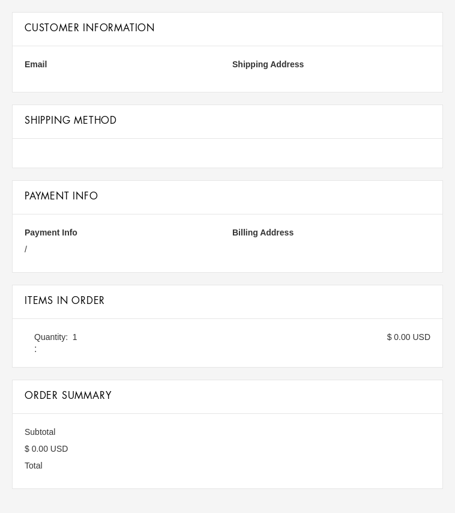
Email (36, 64)
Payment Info (51, 232)
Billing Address (263, 232)
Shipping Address (268, 64)
